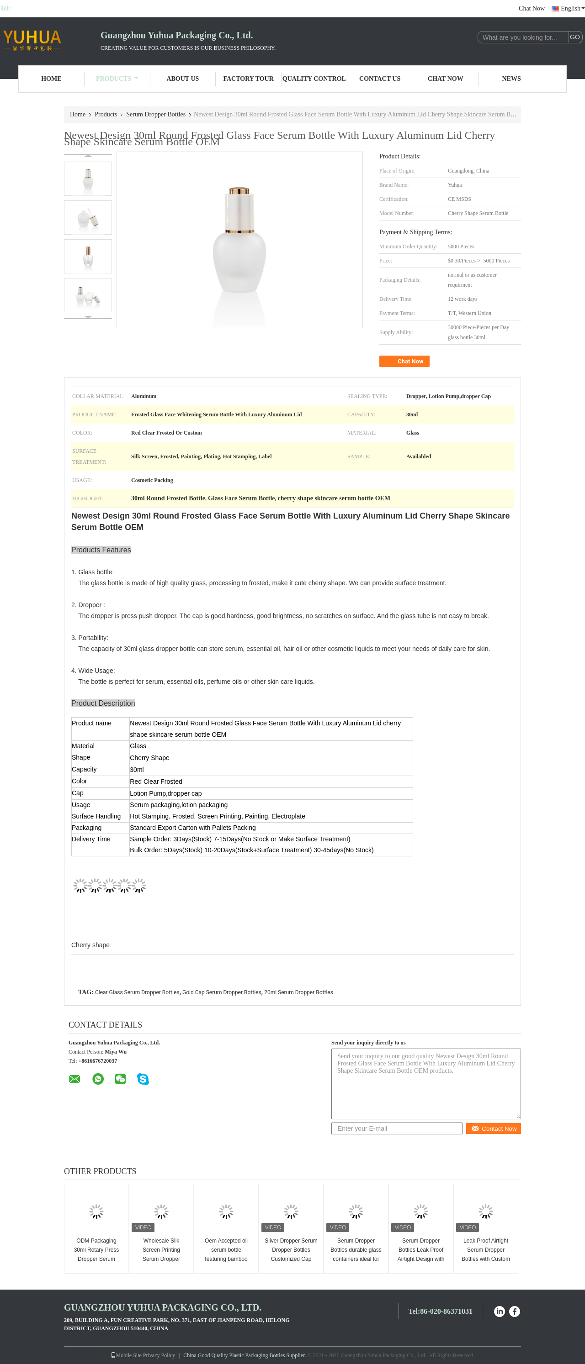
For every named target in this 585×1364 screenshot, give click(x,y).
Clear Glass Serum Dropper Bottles (137, 992)
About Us (182, 78)
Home (51, 78)
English (573, 8)
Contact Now (493, 1128)
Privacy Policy (159, 1355)
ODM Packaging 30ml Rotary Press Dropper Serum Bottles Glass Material (96, 1259)
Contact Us (379, 78)
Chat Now (532, 8)
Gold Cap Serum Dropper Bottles (221, 992)
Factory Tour (248, 78)
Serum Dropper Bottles (156, 114)
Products (117, 78)
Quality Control (314, 78)
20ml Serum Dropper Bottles (298, 992)
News (511, 78)
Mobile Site (126, 1355)
